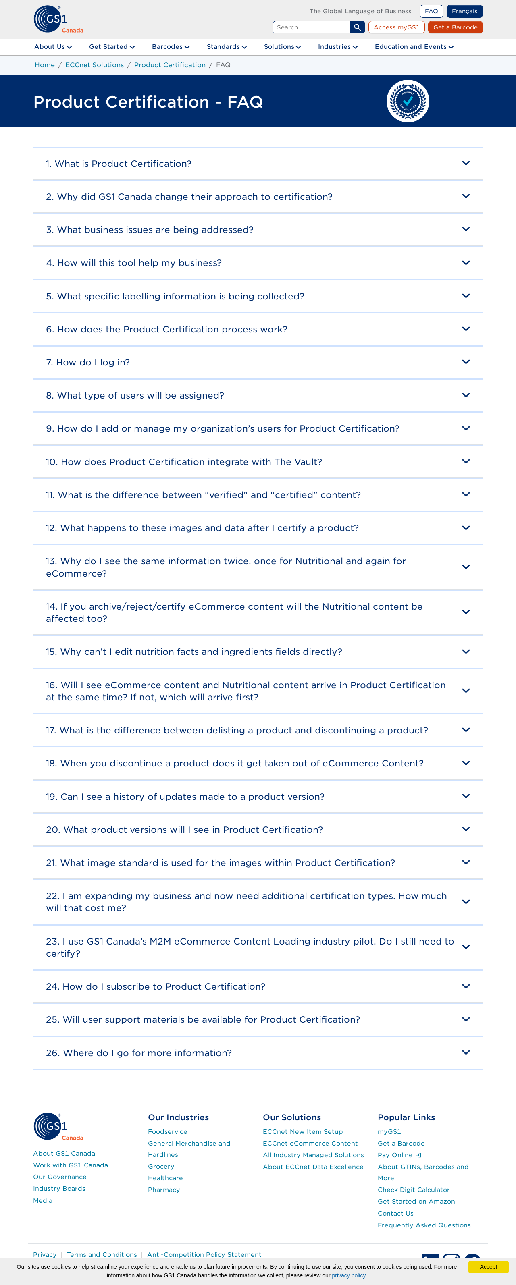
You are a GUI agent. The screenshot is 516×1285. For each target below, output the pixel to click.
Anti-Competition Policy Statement (204, 1254)
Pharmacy (164, 1190)
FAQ (431, 11)
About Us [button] (49, 46)
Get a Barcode (455, 27)
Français (465, 11)
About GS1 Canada (64, 1153)
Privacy (45, 1254)
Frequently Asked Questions (424, 1225)
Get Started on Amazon (416, 1201)
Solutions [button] (279, 46)
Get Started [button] (108, 46)
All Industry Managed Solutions (313, 1155)
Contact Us (396, 1213)
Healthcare (165, 1178)
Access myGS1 (397, 27)
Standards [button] (223, 46)
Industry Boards (59, 1188)
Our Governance (60, 1177)
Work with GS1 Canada (70, 1165)
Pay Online (400, 1155)
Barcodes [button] (167, 46)
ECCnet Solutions (94, 65)
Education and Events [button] (411, 46)
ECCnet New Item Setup (303, 1132)
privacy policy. (349, 1275)
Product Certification (170, 65)
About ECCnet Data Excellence (313, 1167)
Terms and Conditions (102, 1254)
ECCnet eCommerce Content (310, 1143)
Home (45, 65)
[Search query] (311, 27)
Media (42, 1200)
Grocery (161, 1166)
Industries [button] (334, 46)
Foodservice (167, 1132)
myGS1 (389, 1132)
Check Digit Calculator (414, 1190)
